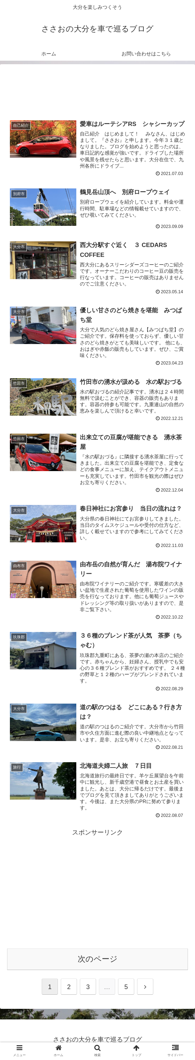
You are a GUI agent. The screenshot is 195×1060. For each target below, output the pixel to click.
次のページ (98, 958)
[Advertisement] (97, 87)
